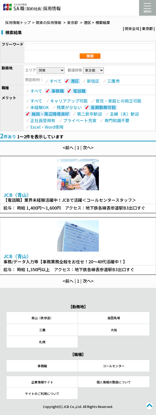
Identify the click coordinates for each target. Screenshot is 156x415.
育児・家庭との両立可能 (118, 101)
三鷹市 (113, 81)
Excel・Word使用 (46, 127)
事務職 (57, 91)
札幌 (42, 342)
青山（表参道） (42, 318)
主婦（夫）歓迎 (124, 114)
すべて (56, 81)
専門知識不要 (116, 120)
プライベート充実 (80, 120)
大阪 (114, 330)
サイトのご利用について (42, 393)
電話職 (79, 91)
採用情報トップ (18, 22)
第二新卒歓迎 (89, 114)
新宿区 (93, 81)
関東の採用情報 (49, 22)
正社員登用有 (42, 120)
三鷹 (42, 330)
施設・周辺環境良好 (50, 114)
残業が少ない (69, 107)
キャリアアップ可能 (69, 101)
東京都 (72, 22)
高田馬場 (113, 318)
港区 (75, 81)
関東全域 (132, 28)
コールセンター (114, 366)
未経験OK (39, 107)
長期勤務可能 (103, 107)
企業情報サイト (42, 382)
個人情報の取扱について (114, 382)
